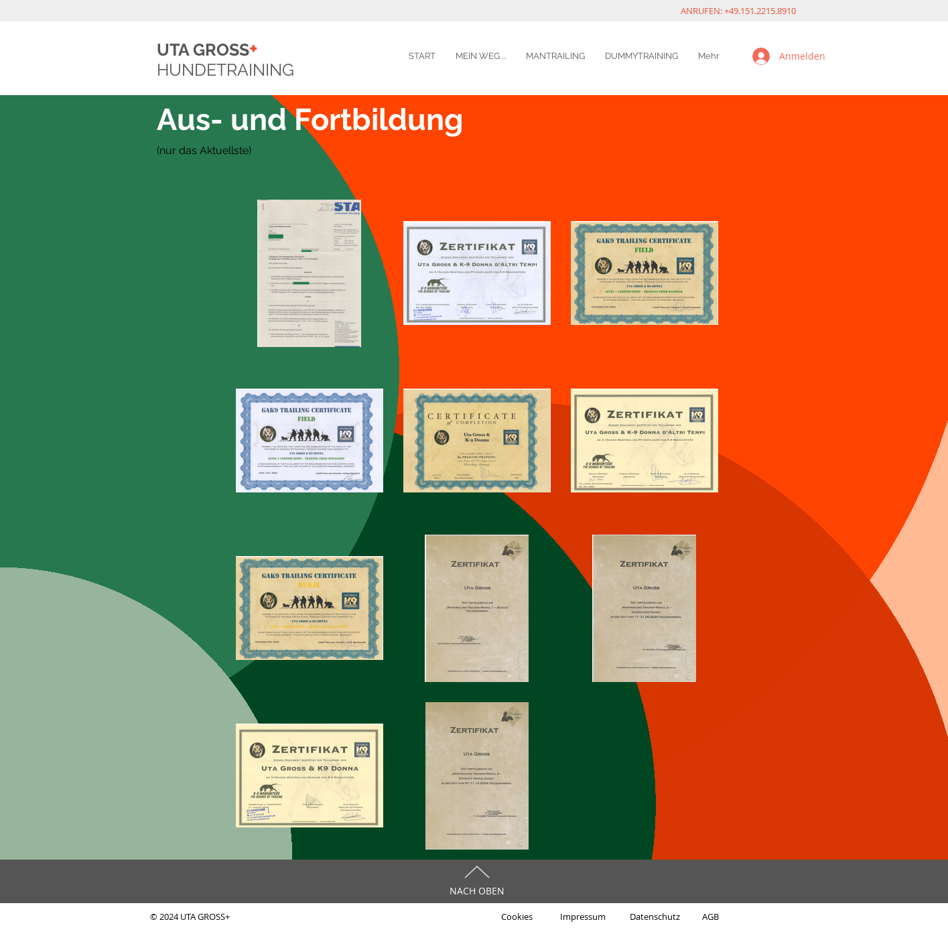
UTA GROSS (207, 50)
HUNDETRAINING (225, 70)
